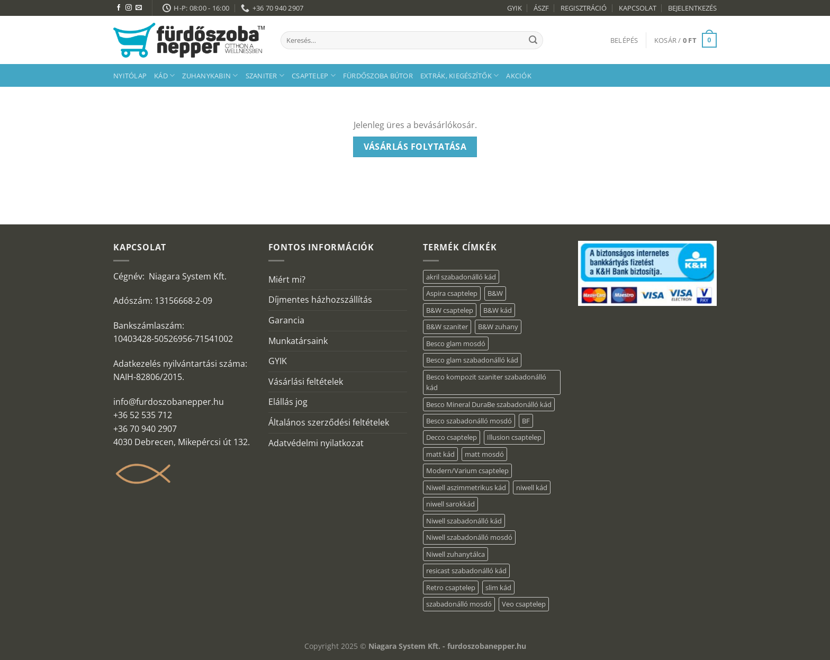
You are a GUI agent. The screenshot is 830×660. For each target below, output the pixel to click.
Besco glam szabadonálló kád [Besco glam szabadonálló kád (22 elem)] (472, 360)
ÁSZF (541, 8)
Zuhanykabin (210, 75)
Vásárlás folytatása (415, 146)
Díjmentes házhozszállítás (320, 299)
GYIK (514, 8)
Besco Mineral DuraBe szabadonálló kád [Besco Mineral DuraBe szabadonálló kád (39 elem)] (489, 404)
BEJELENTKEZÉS (692, 8)
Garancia (286, 320)
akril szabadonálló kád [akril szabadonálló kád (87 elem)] (461, 277)
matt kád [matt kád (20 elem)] (440, 454)
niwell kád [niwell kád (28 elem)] (531, 487)
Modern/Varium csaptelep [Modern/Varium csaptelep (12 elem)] (467, 470)
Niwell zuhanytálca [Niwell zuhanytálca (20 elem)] (455, 554)
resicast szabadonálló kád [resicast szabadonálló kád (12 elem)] (466, 570)
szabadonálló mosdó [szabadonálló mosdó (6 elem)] (459, 604)
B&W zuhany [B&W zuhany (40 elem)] (498, 326)
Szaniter (265, 75)
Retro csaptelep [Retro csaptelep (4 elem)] (450, 587)
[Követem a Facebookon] (118, 8)
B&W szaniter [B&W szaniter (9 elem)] (447, 326)
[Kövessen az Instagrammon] (128, 8)
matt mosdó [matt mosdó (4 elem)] (484, 454)
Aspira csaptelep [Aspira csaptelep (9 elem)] (451, 293)
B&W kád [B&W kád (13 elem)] (497, 310)
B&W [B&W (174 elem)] (495, 293)
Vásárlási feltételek (305, 381)
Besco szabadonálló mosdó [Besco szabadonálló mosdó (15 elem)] (469, 421)
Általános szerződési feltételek (328, 422)
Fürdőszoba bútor (378, 75)
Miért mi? (286, 279)
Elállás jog (288, 402)
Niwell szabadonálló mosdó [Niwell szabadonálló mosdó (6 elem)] (469, 537)
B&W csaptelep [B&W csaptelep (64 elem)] (449, 310)
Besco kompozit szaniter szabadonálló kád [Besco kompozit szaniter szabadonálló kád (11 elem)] (486, 382)
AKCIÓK (518, 75)
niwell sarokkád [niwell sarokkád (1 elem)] (450, 504)
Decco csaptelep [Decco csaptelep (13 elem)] (451, 437)
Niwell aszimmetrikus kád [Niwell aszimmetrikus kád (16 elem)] (466, 487)
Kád (164, 75)
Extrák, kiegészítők (459, 75)
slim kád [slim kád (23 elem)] (498, 587)
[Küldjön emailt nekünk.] (139, 8)
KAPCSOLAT (637, 8)
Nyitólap (130, 75)
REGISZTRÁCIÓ (584, 8)
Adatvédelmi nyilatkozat (316, 443)
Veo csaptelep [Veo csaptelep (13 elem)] (524, 604)
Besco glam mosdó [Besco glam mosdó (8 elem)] (455, 343)
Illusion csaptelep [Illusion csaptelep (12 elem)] (514, 437)
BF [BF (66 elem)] (526, 421)
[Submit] (533, 40)
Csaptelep (314, 75)
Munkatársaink (298, 341)
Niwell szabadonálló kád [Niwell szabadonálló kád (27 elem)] (464, 521)
